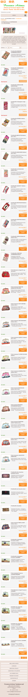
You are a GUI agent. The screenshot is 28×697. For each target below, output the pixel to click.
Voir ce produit (22, 59)
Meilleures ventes (14, 663)
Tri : (11, 47)
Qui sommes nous (14, 673)
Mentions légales (14, 668)
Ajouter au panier (23, 64)
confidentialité (14, 678)
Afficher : (3, 47)
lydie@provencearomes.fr (15, 691)
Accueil (2, 18)
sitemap (14, 680)
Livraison (14, 666)
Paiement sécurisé (14, 675)
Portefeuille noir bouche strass (18, 489)
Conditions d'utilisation (14, 670)
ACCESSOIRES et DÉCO (10, 18)
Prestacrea (17, 694)
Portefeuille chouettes (16, 505)
